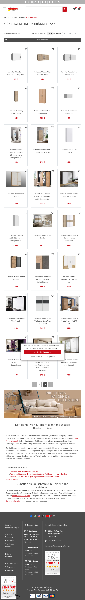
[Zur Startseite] (5, 18)
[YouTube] (39, 2)
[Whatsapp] (28, 2)
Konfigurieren (50, 357)
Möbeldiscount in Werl (21, 496)
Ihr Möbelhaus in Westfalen (56, 525)
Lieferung (11, 540)
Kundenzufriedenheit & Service (57, 546)
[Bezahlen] (52, 2)
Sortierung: (57, 34)
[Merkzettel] (26, 49)
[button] (42, 40)
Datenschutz (12, 563)
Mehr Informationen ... (52, 348)
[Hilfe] (49, 2)
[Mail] (45, 2)
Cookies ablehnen (36, 357)
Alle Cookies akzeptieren (42, 352)
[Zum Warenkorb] (79, 9)
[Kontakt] (55, 2)
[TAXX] (9, 18)
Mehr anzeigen (12, 479)
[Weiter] (50, 384)
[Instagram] (32, 2)
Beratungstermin (13, 501)
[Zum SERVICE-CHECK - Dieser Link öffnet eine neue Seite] (9, 587)
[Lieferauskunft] (59, 2)
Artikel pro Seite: (39, 34)
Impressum (11, 567)
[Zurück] (34, 384)
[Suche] (44, 9)
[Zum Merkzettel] (75, 9)
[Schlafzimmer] (18, 18)
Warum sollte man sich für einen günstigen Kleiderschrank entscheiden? (38, 474)
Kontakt (10, 570)
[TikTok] (35, 2)
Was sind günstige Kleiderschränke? (24, 471)
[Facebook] (25, 2)
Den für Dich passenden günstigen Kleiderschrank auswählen (34, 477)
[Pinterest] (42, 2)
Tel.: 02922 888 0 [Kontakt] (54, 541)
